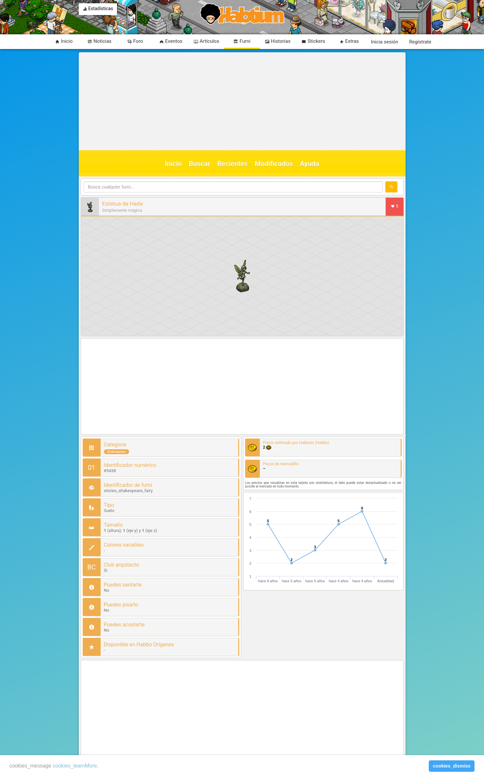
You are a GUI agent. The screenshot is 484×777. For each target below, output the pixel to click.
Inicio (173, 164)
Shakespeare (116, 452)
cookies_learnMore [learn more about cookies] (75, 766)
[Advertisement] (241, 101)
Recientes (232, 164)
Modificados (274, 164)
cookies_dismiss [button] (452, 766)
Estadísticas (98, 9)
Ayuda (309, 164)
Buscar (199, 164)
